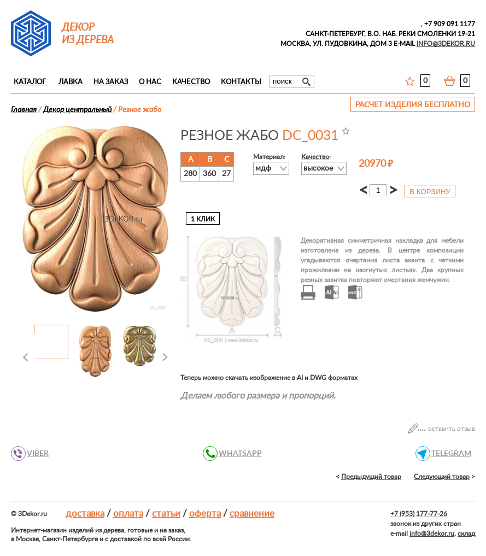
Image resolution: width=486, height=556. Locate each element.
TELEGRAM (448, 453)
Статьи (166, 513)
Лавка (70, 82)
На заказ (110, 82)
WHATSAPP (237, 453)
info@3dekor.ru (431, 533)
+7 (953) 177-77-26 (418, 514)
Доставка (85, 513)
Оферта (205, 513)
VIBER (35, 453)
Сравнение (252, 513)
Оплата (128, 513)
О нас (150, 82)
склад (466, 533)
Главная (24, 110)
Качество (191, 82)
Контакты (241, 82)
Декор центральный (77, 110)
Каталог (30, 82)
